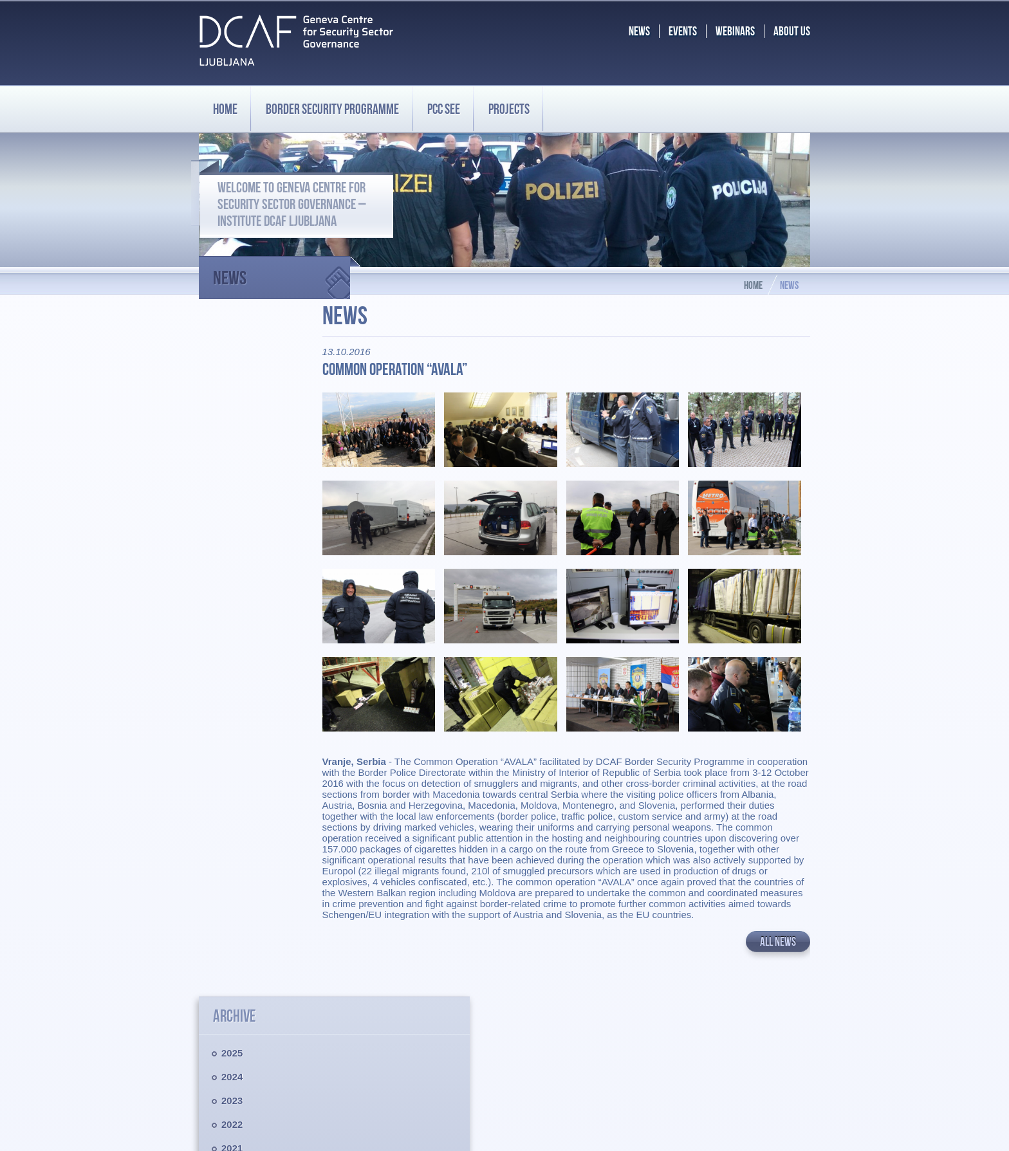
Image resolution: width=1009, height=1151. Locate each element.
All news (778, 934)
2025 (232, 366)
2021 (232, 461)
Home (225, 108)
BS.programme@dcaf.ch (733, 1070)
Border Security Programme (259, 992)
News (281, 272)
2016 (232, 580)
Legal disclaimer (233, 1040)
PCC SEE (443, 108)
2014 (232, 628)
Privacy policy (228, 1050)
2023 (232, 414)
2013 (232, 652)
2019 (232, 509)
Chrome (609, 1131)
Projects (509, 108)
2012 (232, 675)
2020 (232, 485)
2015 (232, 604)
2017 (232, 556)
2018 (232, 533)
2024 (232, 390)
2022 (232, 437)
